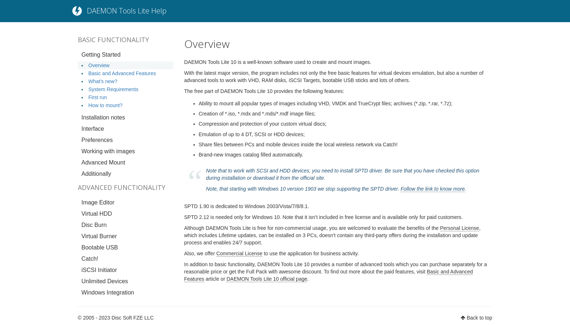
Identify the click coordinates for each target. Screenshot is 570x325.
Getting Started (101, 55)
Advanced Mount (103, 162)
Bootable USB (99, 247)
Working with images (108, 151)
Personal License (459, 228)
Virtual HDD (96, 214)
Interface (92, 129)
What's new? (102, 81)
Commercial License (239, 253)
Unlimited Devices (104, 281)
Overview (98, 65)
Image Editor (98, 202)
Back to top (479, 318)
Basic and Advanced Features (122, 73)
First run (97, 97)
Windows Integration (107, 292)
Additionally (96, 174)
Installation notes (103, 117)
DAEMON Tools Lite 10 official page (266, 279)
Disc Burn (94, 225)
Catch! (89, 259)
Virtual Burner (99, 236)
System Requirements (113, 89)
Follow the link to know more (433, 189)
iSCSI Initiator (99, 270)
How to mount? (105, 105)
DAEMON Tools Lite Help (126, 11)
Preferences (97, 140)
